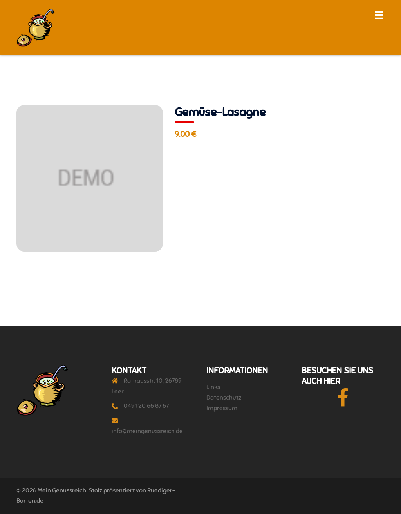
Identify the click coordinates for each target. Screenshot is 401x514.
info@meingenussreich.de (147, 431)
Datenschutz (223, 398)
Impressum (221, 408)
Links (213, 387)
